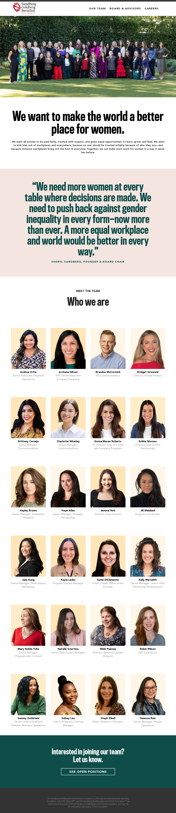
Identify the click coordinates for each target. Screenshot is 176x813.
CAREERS (152, 8)
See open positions (88, 772)
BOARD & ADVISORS (125, 8)
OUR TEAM (97, 8)
